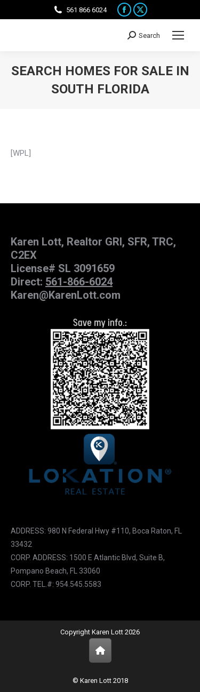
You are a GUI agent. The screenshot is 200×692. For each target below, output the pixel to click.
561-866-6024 (79, 281)
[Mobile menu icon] (178, 35)
